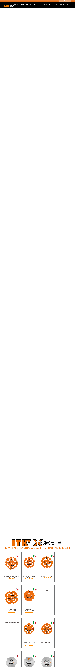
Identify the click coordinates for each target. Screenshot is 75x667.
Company (22, 4)
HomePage (16, 4)
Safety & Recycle (64, 4)
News (42, 4)
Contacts (24, 6)
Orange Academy (32, 6)
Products (28, 4)
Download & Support (53, 4)
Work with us (17, 6)
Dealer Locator (35, 4)
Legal (45, 4)
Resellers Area (52, 0)
